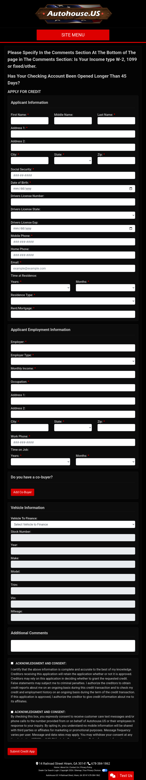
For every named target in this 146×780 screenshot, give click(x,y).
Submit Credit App (22, 751)
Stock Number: (21, 531)
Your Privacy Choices (95, 770)
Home (56, 767)
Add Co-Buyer (22, 492)
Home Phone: (20, 249)
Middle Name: (63, 115)
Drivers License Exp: (24, 222)
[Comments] (73, 646)
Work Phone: (19, 436)
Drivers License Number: (27, 196)
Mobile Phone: (20, 236)
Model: (15, 571)
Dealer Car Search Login (49, 770)
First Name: (19, 115)
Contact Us (74, 767)
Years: (15, 282)
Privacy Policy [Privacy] (86, 767)
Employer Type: (21, 355)
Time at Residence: (24, 275)
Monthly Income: (22, 368)
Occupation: (19, 382)
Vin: (13, 598)
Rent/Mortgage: (21, 308)
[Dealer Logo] (73, 14)
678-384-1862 (100, 763)
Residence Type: (22, 295)
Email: (15, 262)
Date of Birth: (20, 182)
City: (14, 154)
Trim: (14, 585)
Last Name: (105, 115)
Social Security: (21, 169)
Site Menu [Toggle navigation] (73, 35)
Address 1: (18, 128)
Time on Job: (20, 449)
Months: (81, 282)
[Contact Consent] (12, 712)
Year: (14, 545)
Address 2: (18, 141)
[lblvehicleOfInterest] (73, 524)
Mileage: (16, 611)
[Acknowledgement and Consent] (12, 663)
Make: (15, 558)
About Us (64, 767)
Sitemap (78, 770)
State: (58, 154)
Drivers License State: (25, 209)
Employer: (17, 342)
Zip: (100, 154)
